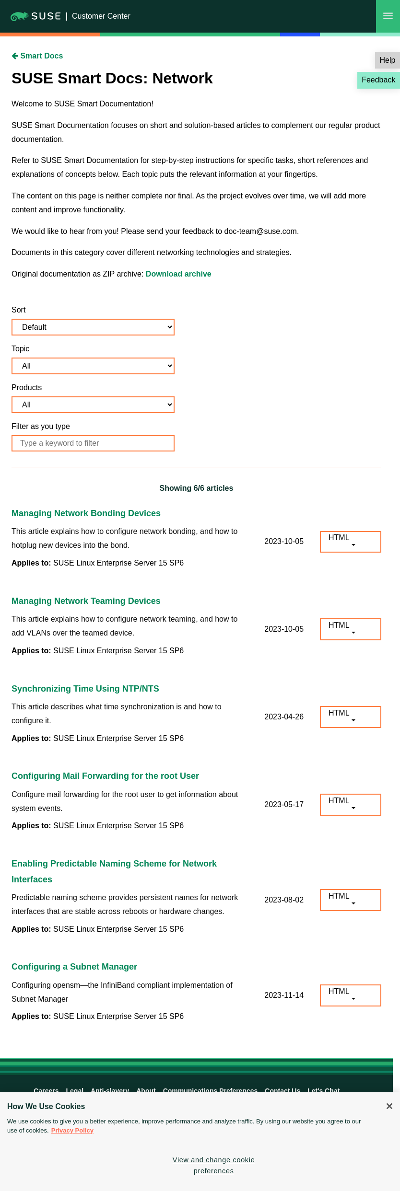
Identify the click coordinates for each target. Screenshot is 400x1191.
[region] (200, 1141)
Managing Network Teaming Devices (86, 601)
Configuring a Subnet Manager (74, 966)
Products (27, 387)
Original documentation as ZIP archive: (79, 274)
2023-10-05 (284, 541)
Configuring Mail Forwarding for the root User (105, 776)
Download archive (179, 274)
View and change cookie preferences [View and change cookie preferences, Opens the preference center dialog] (214, 1165)
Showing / (197, 488)
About (145, 1091)
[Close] (389, 1106)
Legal (75, 1091)
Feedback (378, 80)
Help (388, 60)
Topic (20, 349)
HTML (339, 537)
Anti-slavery (110, 1091)
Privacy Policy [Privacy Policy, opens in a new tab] (72, 1130)
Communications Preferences (210, 1091)
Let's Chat (323, 1091)
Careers (46, 1091)
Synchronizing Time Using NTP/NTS (85, 689)
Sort (18, 310)
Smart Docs (37, 56)
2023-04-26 (284, 717)
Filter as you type (41, 426)
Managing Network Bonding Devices (86, 513)
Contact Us (282, 1091)
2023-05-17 (284, 804)
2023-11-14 (284, 995)
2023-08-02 (284, 900)
